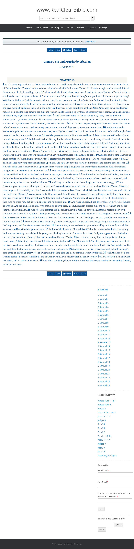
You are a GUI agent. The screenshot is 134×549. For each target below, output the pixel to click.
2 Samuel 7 (103, 318)
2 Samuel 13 (104, 342)
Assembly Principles (107, 455)
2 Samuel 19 (104, 365)
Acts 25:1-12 (104, 416)
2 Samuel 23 (104, 381)
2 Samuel (103, 289)
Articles (80, 27)
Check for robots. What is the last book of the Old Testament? (115, 497)
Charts (70, 27)
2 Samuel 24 (104, 385)
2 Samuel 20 (104, 369)
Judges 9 (102, 408)
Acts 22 (101, 432)
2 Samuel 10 (104, 330)
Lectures (91, 27)
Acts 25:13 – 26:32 (107, 412)
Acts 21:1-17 (104, 439)
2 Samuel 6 (103, 314)
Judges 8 (102, 420)
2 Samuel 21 (104, 373)
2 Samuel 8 (103, 322)
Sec (58, 50)
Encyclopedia (57, 27)
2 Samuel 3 (103, 303)
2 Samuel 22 (104, 377)
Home (29, 27)
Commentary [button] (42, 27)
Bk (51, 50)
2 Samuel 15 (104, 350)
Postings (103, 27)
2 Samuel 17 (104, 358)
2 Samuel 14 (104, 346)
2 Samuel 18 (104, 361)
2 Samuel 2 (103, 299)
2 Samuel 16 (104, 354)
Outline (68, 50)
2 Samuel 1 (103, 295)
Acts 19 (101, 451)
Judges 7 (102, 443)
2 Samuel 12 (104, 338)
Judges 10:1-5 (104, 404)
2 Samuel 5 (103, 311)
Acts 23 (101, 428)
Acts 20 (101, 447)
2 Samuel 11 (104, 334)
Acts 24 (101, 424)
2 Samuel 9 (103, 326)
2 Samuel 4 (103, 307)
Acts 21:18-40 (104, 436)
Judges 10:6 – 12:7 (107, 400)
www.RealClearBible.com (67, 9)
